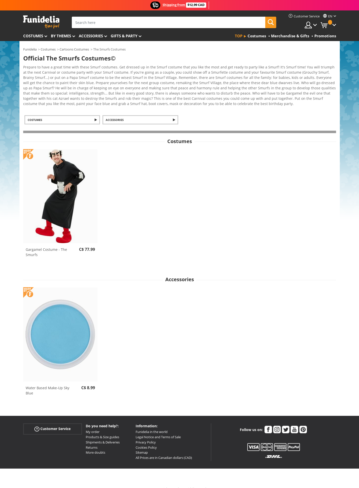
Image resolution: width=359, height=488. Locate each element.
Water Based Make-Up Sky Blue (47, 382)
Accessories (91, 35)
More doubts (95, 443)
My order (92, 423)
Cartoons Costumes (74, 49)
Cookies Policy (146, 438)
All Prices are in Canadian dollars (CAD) (164, 449)
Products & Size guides (102, 428)
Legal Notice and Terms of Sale (158, 428)
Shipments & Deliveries (103, 433)
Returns (91, 438)
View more (37, 94)
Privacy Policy (146, 433)
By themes (61, 35)
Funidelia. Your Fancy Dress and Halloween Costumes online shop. (41, 22)
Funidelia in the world (152, 423)
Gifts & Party (124, 35)
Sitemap (142, 443)
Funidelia (30, 49)
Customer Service (52, 420)
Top (238, 35)
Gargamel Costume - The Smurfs (46, 243)
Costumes (33, 35)
